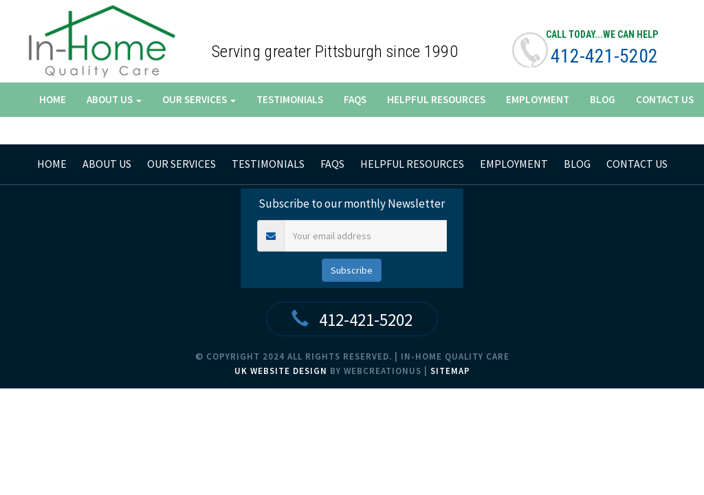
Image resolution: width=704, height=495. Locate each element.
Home (52, 99)
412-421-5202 (604, 56)
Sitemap (450, 371)
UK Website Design (280, 371)
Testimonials (289, 99)
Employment (537, 99)
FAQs (355, 99)
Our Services (199, 99)
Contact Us (665, 99)
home (52, 163)
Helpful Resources (436, 99)
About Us (114, 99)
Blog (602, 99)
